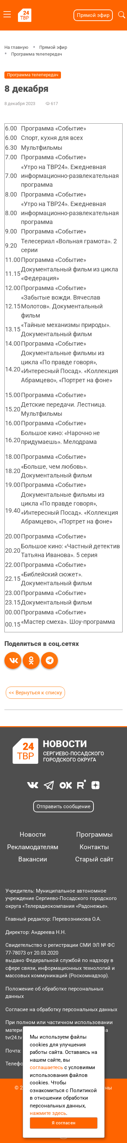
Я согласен (64, 1122)
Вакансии (32, 859)
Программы (94, 834)
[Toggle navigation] (7, 13)
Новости (33, 834)
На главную (16, 47)
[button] (121, 15)
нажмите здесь (48, 1113)
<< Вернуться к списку (35, 693)
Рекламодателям (32, 847)
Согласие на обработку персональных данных (61, 1009)
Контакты (94, 847)
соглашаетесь (46, 1067)
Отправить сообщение (63, 806)
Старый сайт (94, 859)
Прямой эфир (93, 15)
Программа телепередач (36, 54)
